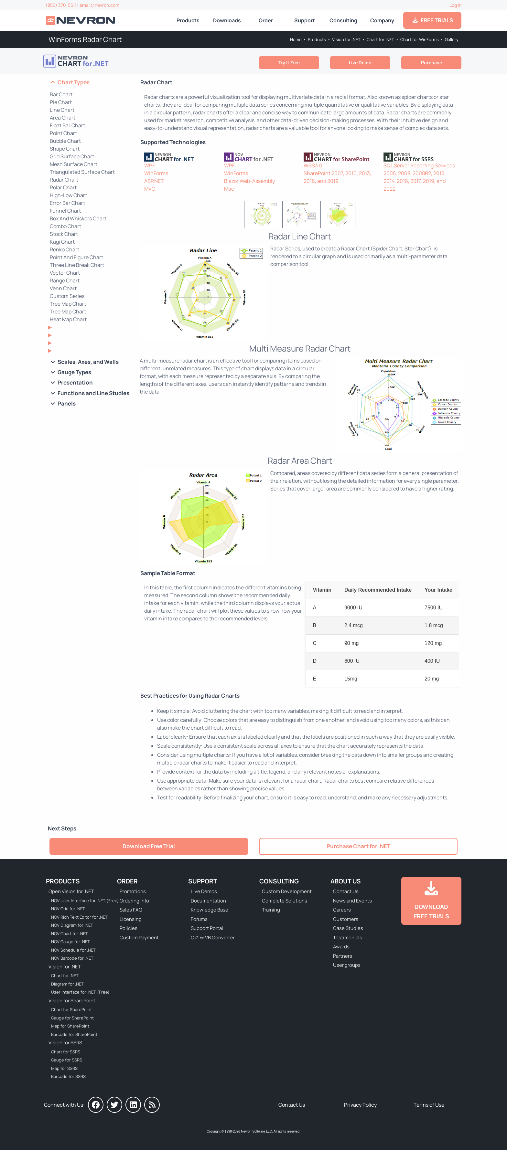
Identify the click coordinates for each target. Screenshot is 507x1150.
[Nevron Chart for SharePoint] (340, 157)
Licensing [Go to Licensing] (131, 919)
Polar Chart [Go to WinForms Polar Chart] (63, 187)
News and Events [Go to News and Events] (352, 900)
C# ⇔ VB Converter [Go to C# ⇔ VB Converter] (213, 937)
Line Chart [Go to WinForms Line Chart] (62, 109)
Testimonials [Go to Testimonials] (347, 937)
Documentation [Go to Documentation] (208, 900)
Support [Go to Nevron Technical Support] (304, 20)
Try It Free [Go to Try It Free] (289, 62)
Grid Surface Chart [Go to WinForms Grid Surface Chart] (72, 156)
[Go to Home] (81, 20)
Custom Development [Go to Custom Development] (287, 891)
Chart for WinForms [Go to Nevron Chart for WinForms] (419, 39)
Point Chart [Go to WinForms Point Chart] (63, 133)
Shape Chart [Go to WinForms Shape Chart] (65, 148)
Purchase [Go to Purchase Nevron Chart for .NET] (431, 62)
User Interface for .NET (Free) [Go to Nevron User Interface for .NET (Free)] (80, 992)
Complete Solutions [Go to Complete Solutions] (284, 900)
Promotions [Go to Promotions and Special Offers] (133, 891)
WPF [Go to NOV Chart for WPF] (229, 165)
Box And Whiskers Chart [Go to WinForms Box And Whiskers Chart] (78, 218)
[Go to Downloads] (431, 901)
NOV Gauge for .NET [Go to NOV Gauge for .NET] (70, 941)
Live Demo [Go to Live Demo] (360, 62)
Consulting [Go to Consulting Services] (343, 20)
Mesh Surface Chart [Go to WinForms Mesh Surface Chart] (73, 164)
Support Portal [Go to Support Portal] (207, 928)
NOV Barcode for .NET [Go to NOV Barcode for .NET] (72, 958)
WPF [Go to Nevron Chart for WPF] (149, 165)
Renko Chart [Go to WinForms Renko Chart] (64, 249)
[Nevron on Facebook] (95, 1105)
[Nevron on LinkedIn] (133, 1105)
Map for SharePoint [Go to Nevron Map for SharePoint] (70, 1026)
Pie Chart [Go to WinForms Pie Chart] (61, 102)
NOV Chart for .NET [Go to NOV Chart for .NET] (69, 933)
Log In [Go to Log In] (455, 5)
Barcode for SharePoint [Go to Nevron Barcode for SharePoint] (74, 1034)
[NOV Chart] (260, 157)
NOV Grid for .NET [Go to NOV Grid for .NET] (68, 909)
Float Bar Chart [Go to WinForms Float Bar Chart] (67, 125)
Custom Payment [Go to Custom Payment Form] (139, 937)
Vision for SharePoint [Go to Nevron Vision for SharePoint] (72, 1000)
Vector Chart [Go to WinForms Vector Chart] (65, 272)
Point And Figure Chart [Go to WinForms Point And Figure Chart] (76, 257)
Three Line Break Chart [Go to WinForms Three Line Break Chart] (77, 265)
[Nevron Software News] (152, 1105)
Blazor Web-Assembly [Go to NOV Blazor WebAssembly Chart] (249, 181)
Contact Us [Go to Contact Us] (346, 891)
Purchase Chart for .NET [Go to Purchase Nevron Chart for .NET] (358, 846)
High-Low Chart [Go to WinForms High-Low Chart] (68, 195)
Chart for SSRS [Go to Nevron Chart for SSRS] (65, 1052)
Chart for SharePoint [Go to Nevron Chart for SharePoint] (71, 1009)
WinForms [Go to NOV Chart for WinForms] (236, 173)
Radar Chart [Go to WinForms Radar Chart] (64, 179)
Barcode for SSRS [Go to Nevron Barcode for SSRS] (68, 1076)
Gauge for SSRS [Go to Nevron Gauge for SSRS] (66, 1060)
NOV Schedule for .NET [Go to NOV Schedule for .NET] (73, 950)
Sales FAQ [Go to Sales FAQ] (131, 909)
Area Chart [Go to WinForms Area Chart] (62, 117)
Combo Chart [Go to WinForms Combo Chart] (65, 226)
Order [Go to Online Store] (266, 20)
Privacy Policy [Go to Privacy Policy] (360, 1104)
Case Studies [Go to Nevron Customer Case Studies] (348, 928)
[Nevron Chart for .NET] (180, 157)
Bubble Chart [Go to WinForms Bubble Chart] (65, 140)
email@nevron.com (99, 5)
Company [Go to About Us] (382, 20)
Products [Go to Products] (188, 20)
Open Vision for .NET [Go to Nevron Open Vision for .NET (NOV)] (71, 891)
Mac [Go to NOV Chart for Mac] (229, 188)
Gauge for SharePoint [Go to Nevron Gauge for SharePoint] (72, 1018)
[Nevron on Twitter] (114, 1105)
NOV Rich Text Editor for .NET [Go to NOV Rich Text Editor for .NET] (79, 917)
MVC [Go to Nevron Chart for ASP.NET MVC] (149, 188)
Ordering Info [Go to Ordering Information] (134, 900)
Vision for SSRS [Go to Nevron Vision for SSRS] (65, 1042)
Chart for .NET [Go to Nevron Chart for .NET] (380, 39)
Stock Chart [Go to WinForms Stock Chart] (64, 233)
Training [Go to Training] (271, 909)
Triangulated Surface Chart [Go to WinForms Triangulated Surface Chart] (82, 171)
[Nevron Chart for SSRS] (419, 157)
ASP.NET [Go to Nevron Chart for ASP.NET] (154, 181)
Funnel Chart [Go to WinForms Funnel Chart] (65, 210)
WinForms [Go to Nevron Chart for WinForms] (156, 173)
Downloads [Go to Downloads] (227, 20)
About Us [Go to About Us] (345, 881)
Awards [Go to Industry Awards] (341, 946)
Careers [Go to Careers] (342, 909)
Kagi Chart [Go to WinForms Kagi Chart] (62, 241)
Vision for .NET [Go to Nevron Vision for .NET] (346, 39)
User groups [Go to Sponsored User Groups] (347, 965)
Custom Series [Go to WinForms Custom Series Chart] (67, 296)
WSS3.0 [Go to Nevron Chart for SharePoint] (313, 165)
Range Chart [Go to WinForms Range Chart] (65, 280)
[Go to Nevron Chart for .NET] (93, 61)
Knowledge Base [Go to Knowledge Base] (209, 909)
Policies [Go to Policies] (128, 928)
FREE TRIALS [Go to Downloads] (432, 20)
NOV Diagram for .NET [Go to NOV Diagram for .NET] (72, 925)
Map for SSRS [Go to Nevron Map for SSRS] (64, 1068)
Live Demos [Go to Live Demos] (204, 891)
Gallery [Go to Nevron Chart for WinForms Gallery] (451, 39)
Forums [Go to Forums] (199, 919)
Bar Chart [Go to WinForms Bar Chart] (61, 94)
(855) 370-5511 (61, 5)
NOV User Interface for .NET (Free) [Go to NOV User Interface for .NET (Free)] (81, 900)
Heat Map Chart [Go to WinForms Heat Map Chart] (68, 319)
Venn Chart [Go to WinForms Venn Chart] (63, 288)
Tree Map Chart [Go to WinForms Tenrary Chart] (68, 303)
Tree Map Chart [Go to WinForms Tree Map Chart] (68, 311)
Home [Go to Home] (296, 39)
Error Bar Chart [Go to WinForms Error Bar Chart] (67, 202)
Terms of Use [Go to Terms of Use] (429, 1104)
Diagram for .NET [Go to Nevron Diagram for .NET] (67, 984)
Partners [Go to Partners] (342, 956)
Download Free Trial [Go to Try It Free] (149, 846)
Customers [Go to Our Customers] (345, 919)
